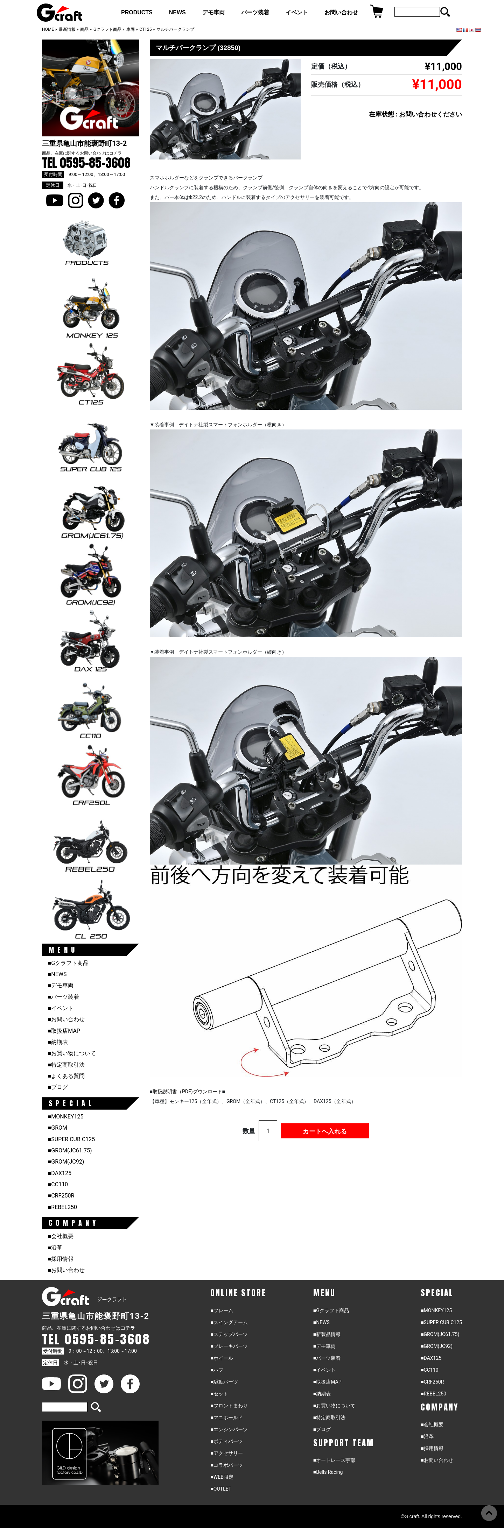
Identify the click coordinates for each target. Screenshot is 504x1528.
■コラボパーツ (226, 1465)
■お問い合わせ (66, 1019)
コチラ (115, 153)
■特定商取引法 (66, 1064)
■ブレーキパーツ (228, 1346)
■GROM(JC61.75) (70, 1150)
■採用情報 (61, 1259)
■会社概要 (61, 1236)
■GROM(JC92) (66, 1161)
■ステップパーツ (228, 1334)
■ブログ (58, 1087)
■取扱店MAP (64, 1031)
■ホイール (221, 1358)
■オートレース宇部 (334, 1460)
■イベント (61, 1008)
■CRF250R (61, 1195)
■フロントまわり (228, 1405)
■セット (219, 1393)
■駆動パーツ (224, 1382)
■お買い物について (72, 1053)
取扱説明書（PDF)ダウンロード (187, 1091)
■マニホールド (226, 1417)
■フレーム (221, 1310)
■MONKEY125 (66, 1116)
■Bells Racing (328, 1472)
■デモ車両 (61, 985)
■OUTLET (220, 1489)
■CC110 (58, 1184)
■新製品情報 (327, 1334)
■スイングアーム (228, 1322)
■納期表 (58, 1042)
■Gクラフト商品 (68, 963)
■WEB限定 (221, 1477)
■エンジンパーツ (228, 1429)
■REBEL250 (62, 1207)
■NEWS (57, 974)
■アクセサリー (226, 1453)
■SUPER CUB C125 (71, 1139)
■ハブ (216, 1370)
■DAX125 (59, 1173)
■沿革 (55, 1247)
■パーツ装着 (63, 997)
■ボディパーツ (226, 1441)
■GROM (57, 1127)
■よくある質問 (66, 1076)
